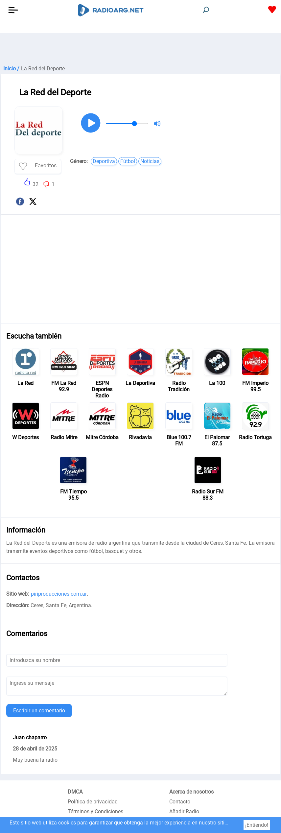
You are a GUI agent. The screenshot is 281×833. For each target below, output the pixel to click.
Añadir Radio (184, 811)
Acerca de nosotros (191, 792)
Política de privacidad (93, 801)
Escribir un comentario (39, 710)
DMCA (75, 792)
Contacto (179, 801)
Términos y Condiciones (95, 811)
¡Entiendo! (256, 825)
